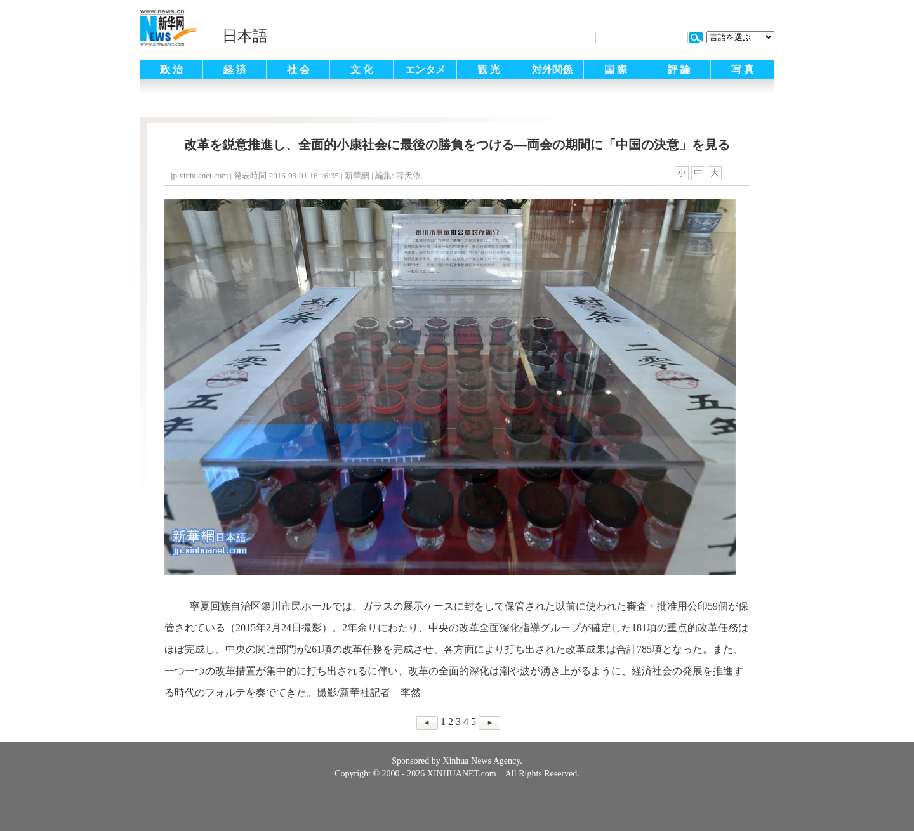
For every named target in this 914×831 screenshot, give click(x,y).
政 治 (171, 69)
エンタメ (425, 69)
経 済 (234, 69)
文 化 (361, 69)
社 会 (298, 69)
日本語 (245, 36)
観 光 (488, 69)
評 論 (679, 69)
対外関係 (552, 69)
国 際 (615, 69)
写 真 (742, 69)
